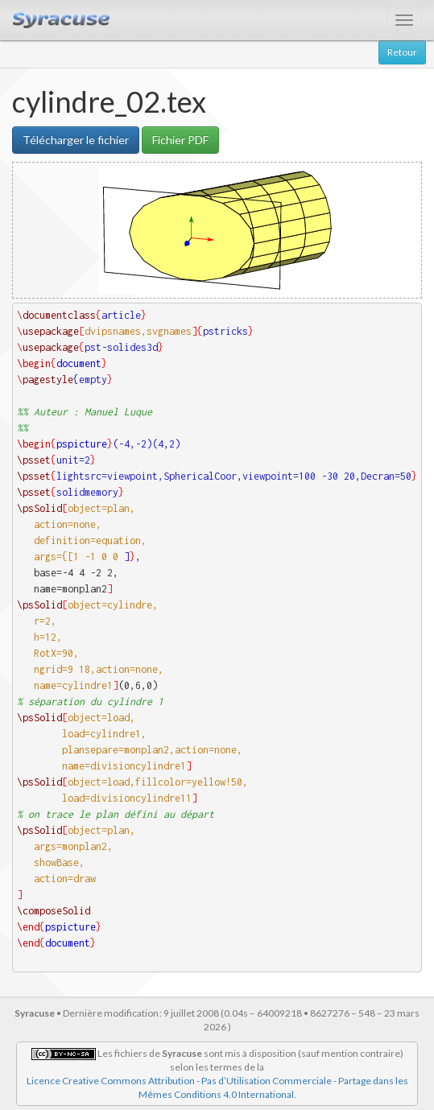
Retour (402, 52)
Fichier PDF (180, 139)
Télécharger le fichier (76, 139)
